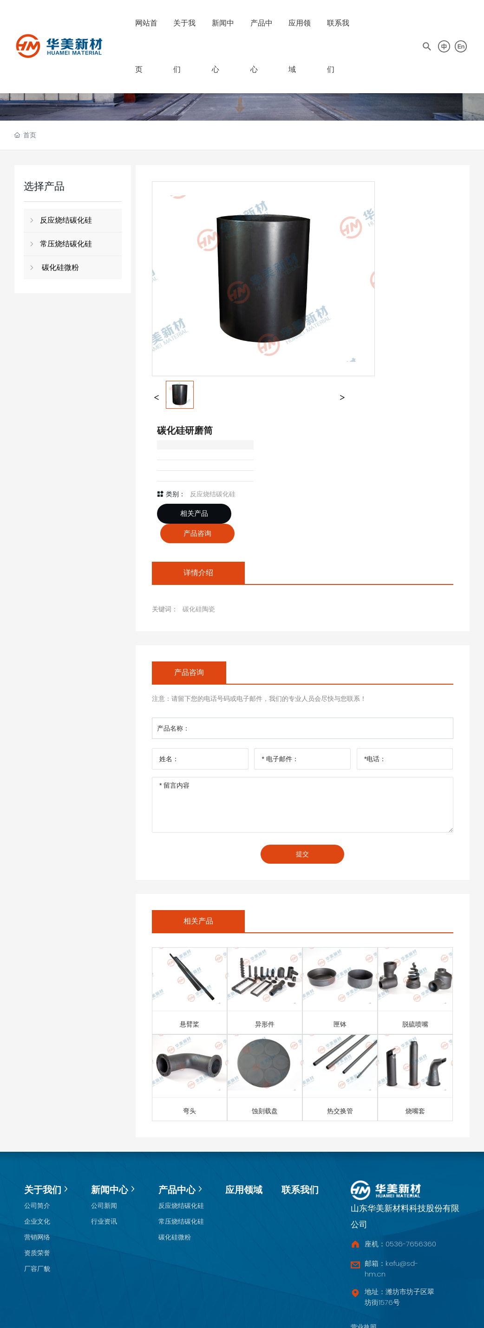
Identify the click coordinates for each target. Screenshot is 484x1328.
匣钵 (340, 1024)
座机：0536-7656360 (400, 1244)
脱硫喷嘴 (415, 1024)
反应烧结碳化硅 (212, 494)
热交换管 (340, 1111)
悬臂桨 (189, 1024)
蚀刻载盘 (265, 1111)
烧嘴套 (415, 1111)
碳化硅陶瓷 (199, 609)
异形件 (265, 1024)
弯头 (189, 1111)
